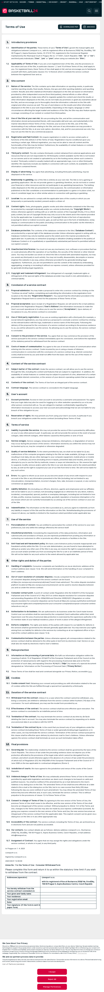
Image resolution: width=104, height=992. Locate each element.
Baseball (73, 2)
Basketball (41, 2)
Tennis (31, 2)
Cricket (63, 2)
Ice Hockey (53, 2)
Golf (81, 2)
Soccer (23, 2)
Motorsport (91, 2)
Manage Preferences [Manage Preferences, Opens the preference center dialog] (52, 987)
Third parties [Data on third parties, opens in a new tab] (82, 953)
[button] (89, 11)
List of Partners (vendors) (13, 964)
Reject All (52, 979)
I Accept (52, 972)
